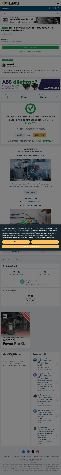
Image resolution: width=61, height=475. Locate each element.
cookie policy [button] (32, 232)
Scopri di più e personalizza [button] (30, 246)
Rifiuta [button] (16, 242)
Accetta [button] (45, 242)
